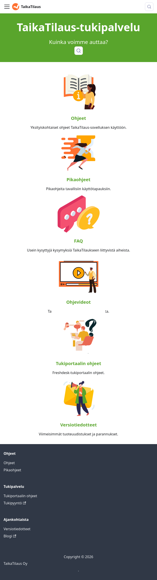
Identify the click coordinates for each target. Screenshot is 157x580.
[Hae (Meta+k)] (149, 6)
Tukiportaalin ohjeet (78, 363)
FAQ (78, 241)
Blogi (10, 536)
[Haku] (78, 50)
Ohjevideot (78, 302)
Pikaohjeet (78, 180)
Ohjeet (78, 118)
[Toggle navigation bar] (7, 6)
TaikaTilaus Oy (15, 563)
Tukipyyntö (15, 503)
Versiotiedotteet (78, 425)
